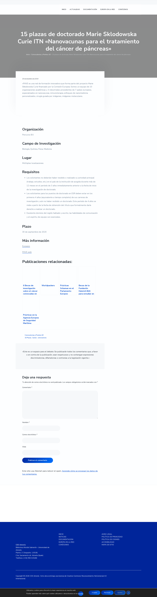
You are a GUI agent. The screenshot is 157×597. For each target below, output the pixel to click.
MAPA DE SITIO (108, 545)
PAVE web (27, 252)
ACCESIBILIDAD (108, 542)
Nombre (26, 422)
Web (24, 447)
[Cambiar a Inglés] (139, 10)
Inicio (28, 54)
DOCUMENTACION (66, 539)
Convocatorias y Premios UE (41, 54)
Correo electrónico (29, 434)
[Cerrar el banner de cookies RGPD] (129, 593)
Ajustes (120, 593)
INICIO (61, 534)
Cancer (34, 338)
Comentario (27, 387)
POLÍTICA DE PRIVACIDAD (112, 537)
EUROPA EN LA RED (66, 542)
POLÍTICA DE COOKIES (110, 539)
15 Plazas (28, 338)
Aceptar (93, 593)
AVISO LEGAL (107, 534)
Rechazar (107, 593)
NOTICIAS (62, 537)
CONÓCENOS (64, 545)
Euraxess (26, 246)
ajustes (79, 594)
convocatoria (42, 338)
